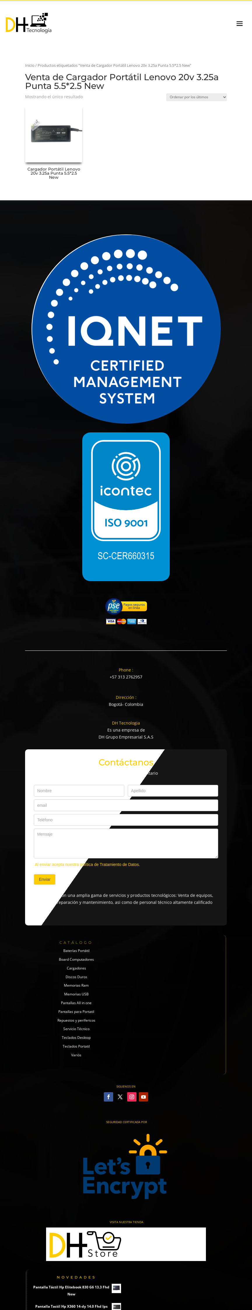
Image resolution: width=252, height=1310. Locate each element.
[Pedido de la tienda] (196, 97)
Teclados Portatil (76, 1046)
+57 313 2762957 (126, 677)
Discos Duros (76, 976)
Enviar (44, 879)
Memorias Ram (76, 985)
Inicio (29, 65)
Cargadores (76, 968)
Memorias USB (76, 994)
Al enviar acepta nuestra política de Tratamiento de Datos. (87, 864)
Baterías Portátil (76, 950)
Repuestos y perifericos (76, 1020)
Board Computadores (76, 959)
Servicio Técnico (76, 1028)
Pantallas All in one (76, 1002)
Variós (76, 1055)
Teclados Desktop (76, 1037)
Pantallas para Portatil (76, 1011)
